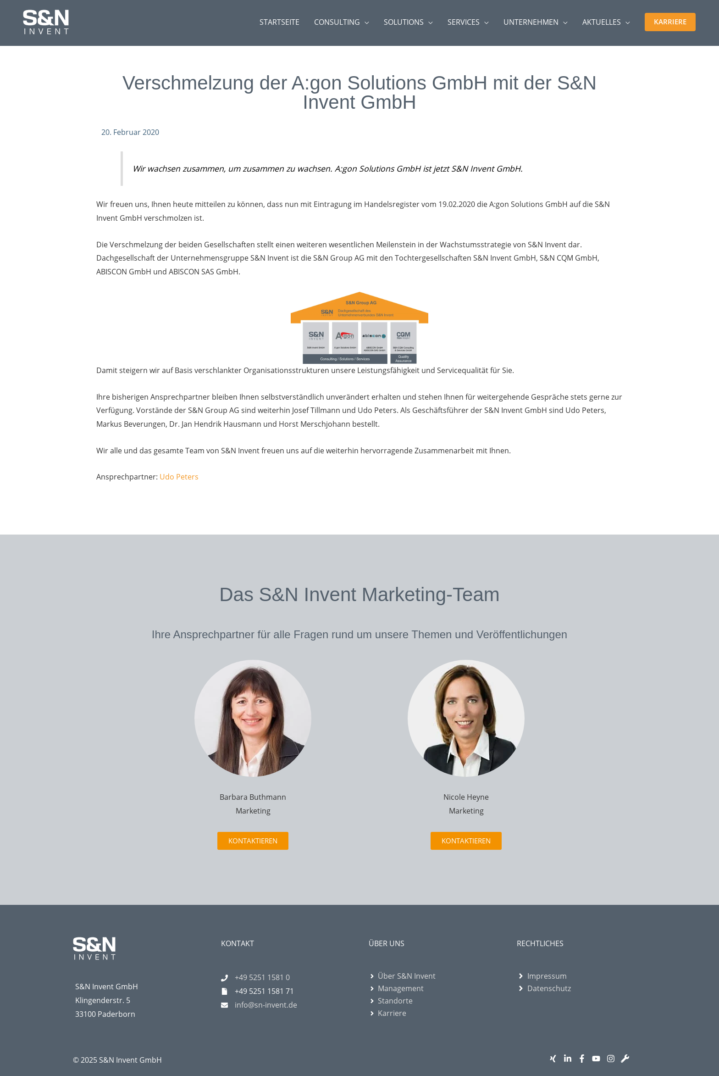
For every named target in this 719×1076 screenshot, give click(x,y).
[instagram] (613, 1058)
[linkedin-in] (570, 1058)
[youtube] (598, 1058)
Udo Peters (179, 477)
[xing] (555, 1058)
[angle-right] (402, 976)
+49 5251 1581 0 (262, 977)
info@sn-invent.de (266, 1005)
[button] (670, 22)
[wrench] (627, 1058)
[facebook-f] (584, 1058)
